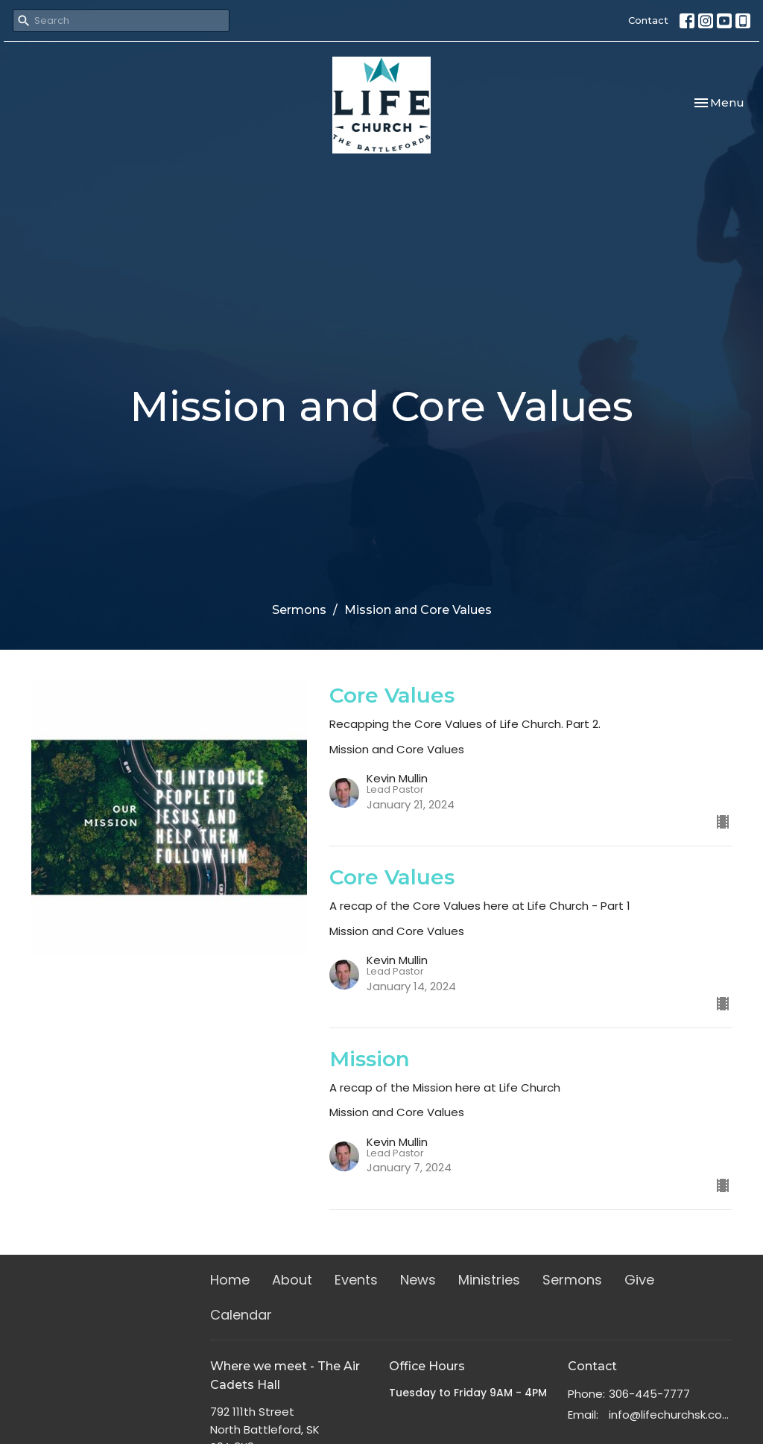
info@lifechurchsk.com (670, 1414)
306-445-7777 (649, 1394)
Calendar (241, 1314)
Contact (648, 20)
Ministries (489, 1279)
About (292, 1279)
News (418, 1279)
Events (356, 1279)
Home (230, 1279)
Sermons (299, 610)
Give (639, 1279)
